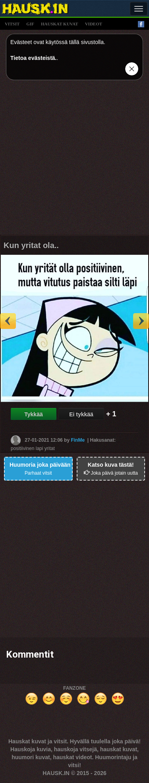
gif (30, 23)
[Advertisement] (74, 160)
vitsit (12, 23)
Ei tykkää (81, 414)
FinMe (78, 440)
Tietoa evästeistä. (33, 58)
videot (93, 23)
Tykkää (33, 414)
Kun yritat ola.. (31, 245)
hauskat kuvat (59, 23)
